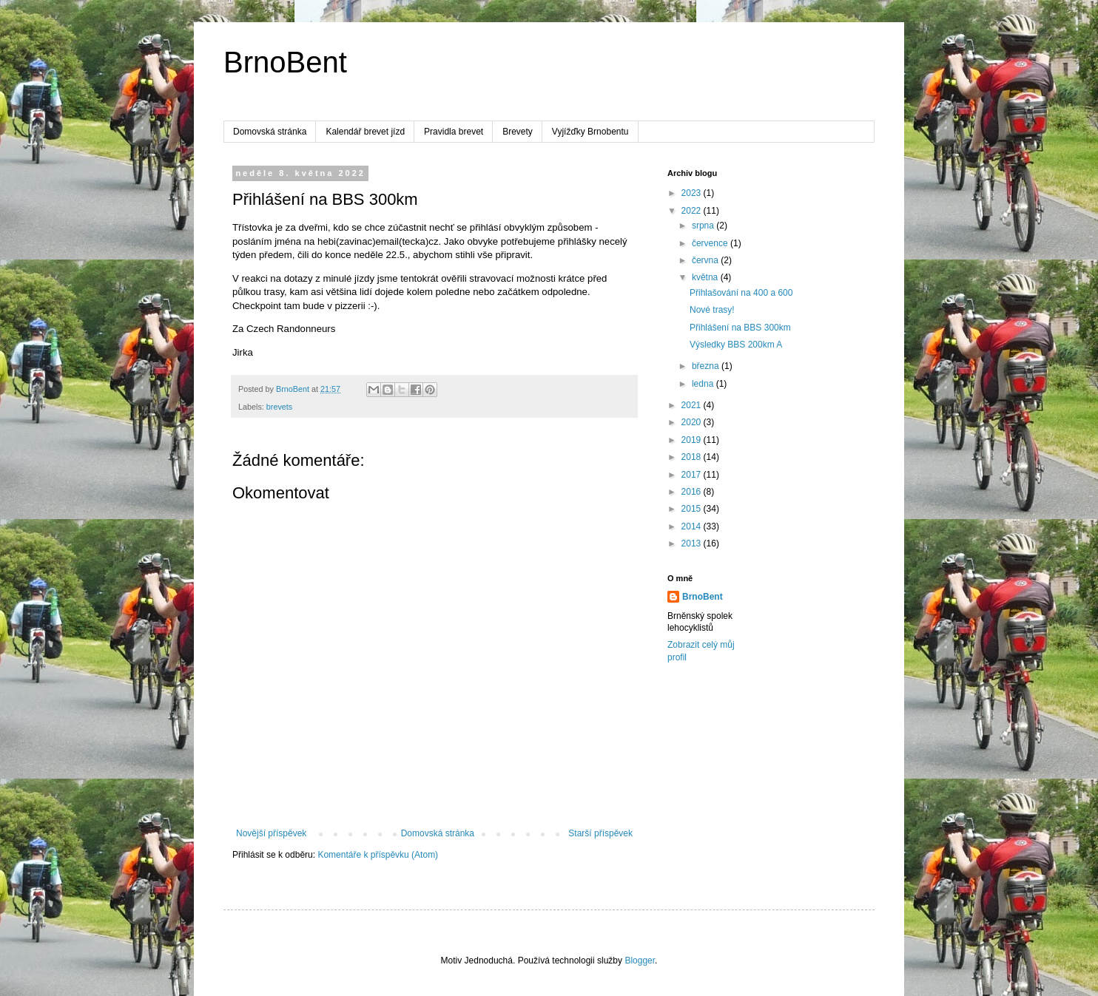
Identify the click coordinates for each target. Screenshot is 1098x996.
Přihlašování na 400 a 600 (741, 293)
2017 (692, 475)
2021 (692, 405)
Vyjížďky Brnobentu (590, 131)
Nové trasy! (712, 310)
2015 (692, 509)
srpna (704, 225)
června (706, 260)
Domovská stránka (269, 131)
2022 (692, 211)
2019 (692, 440)
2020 (692, 422)
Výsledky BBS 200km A (736, 344)
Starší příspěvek (600, 833)
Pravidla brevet (453, 131)
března (706, 366)
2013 (692, 543)
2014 (692, 526)
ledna (704, 384)
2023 (692, 193)
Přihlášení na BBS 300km (740, 327)
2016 (692, 492)
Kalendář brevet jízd (365, 131)
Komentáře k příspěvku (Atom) (377, 855)
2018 (692, 457)
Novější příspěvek (271, 833)
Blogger (639, 960)
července (711, 243)
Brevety (517, 131)
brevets (279, 406)
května (706, 277)
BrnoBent (285, 62)
